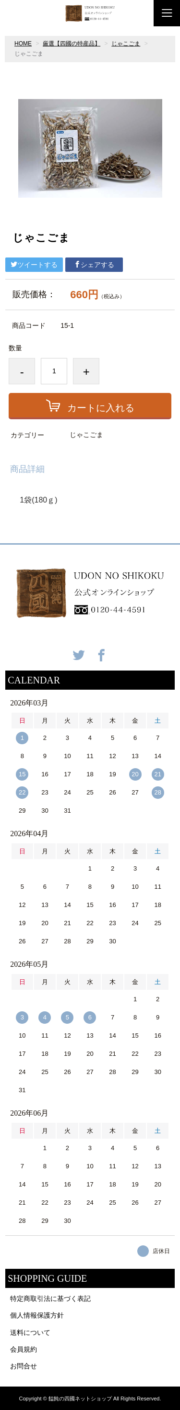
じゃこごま (125, 43)
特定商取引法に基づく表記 (50, 1298)
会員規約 (23, 1349)
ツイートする (34, 265)
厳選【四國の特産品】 (71, 43)
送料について (30, 1332)
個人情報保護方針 (37, 1315)
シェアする (94, 265)
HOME (23, 43)
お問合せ (23, 1366)
